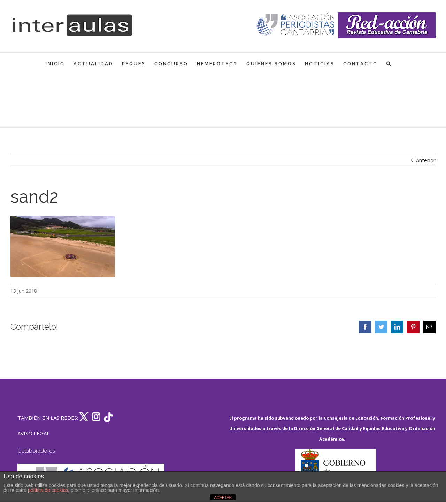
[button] (389, 64)
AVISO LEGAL (33, 433)
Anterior (426, 160)
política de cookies (48, 490)
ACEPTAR (223, 497)
